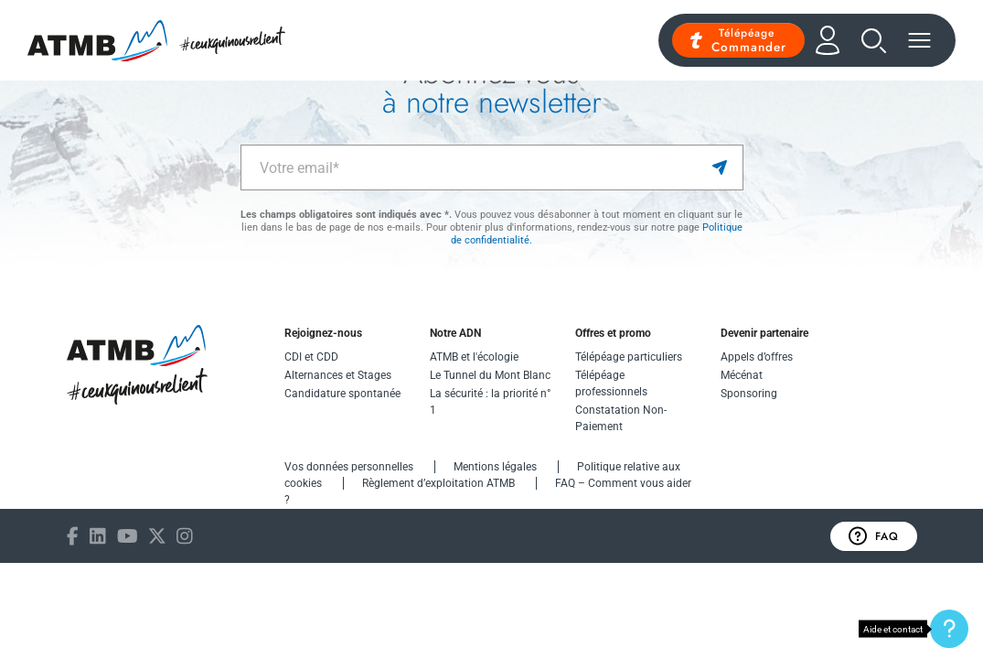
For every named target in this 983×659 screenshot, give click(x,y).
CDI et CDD (311, 357)
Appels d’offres (757, 357)
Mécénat (742, 375)
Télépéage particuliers (628, 357)
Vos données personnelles (348, 466)
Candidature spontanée (342, 393)
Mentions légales (495, 466)
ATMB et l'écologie (474, 357)
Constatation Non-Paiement (621, 418)
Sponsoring (749, 393)
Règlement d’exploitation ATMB (438, 483)
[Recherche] (873, 40)
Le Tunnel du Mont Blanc (490, 375)
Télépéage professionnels (611, 383)
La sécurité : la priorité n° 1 (490, 401)
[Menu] (919, 40)
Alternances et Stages (337, 375)
